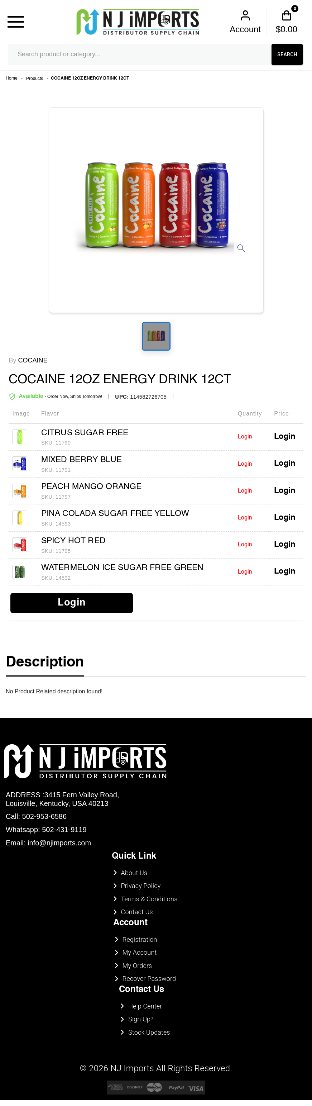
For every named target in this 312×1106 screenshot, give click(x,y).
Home (12, 78)
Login (284, 437)
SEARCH (287, 54)
